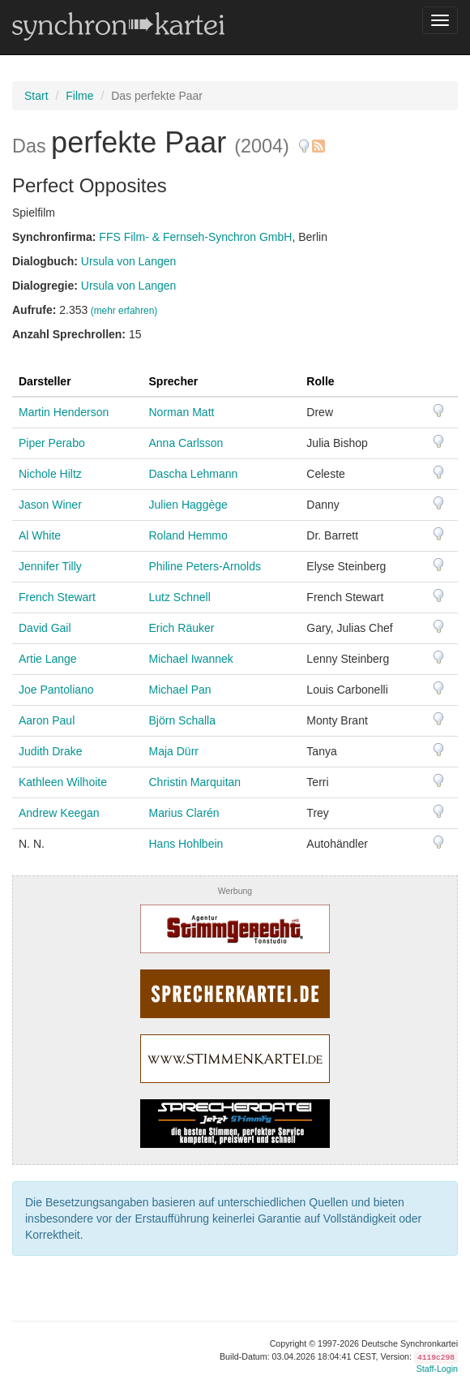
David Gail (45, 627)
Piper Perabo (52, 442)
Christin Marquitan (195, 782)
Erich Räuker (182, 627)
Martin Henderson (64, 412)
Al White (40, 535)
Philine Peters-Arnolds (205, 566)
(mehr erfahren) (124, 310)
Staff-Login (437, 1368)
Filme (79, 95)
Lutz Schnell (180, 597)
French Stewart (57, 597)
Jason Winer (50, 504)
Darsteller (45, 381)
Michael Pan (180, 689)
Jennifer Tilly (50, 566)
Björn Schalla (182, 720)
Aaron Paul (47, 720)
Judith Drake (51, 751)
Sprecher (174, 381)
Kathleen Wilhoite (63, 782)
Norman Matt (182, 412)
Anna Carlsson (186, 442)
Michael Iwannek (191, 658)
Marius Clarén (184, 812)
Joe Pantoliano (56, 689)
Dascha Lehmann (193, 473)
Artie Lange (48, 658)
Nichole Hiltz (50, 473)
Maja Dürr (174, 751)
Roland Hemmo (188, 535)
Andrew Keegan (59, 812)
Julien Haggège (188, 504)
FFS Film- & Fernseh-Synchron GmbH (195, 236)
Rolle (320, 381)
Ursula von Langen (129, 261)
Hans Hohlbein (186, 843)
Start (36, 95)
